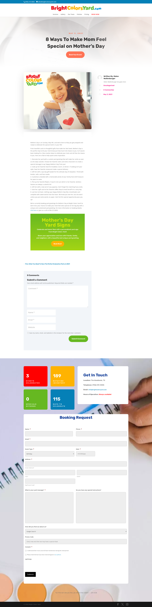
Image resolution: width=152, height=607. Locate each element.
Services (55, 14)
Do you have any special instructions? (88, 490)
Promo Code (29, 537)
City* (26, 476)
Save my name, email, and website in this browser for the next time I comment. (55, 333)
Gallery (63, 14)
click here (33, 210)
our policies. (58, 554)
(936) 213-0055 (30, 2)
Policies (79, 14)
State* (78, 476)
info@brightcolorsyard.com (98, 390)
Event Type (29, 449)
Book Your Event (75, 55)
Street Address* (29, 468)
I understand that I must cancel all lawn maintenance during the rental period (48, 550)
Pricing (86, 14)
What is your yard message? (35, 490)
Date (78, 449)
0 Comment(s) (108, 90)
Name (28, 429)
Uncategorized (108, 85)
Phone (79, 429)
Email (27, 439)
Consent (28, 547)
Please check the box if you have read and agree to (44, 554)
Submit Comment (78, 339)
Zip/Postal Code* (30, 485)
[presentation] (40, 565)
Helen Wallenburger (111, 77)
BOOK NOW (95, 14)
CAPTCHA (28, 559)
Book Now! (58, 244)
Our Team (71, 14)
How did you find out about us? (35, 527)
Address (28, 459)
